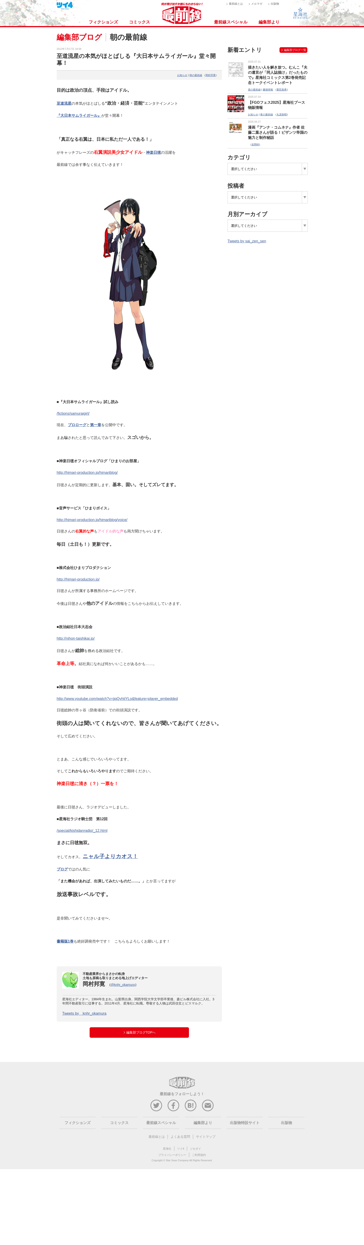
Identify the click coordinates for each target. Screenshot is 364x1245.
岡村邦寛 (210, 75)
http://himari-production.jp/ (78, 579)
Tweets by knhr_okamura (84, 1013)
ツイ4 (180, 1148)
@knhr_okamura (123, 985)
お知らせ (182, 75)
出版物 (275, 3)
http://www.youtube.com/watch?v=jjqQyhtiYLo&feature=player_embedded (117, 699)
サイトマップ (205, 1136)
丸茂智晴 (281, 114)
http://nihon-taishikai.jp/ (76, 638)
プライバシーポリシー (172, 1155)
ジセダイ (195, 1148)
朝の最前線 (195, 75)
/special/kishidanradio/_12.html (82, 831)
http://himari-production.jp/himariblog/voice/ (92, 520)
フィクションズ (103, 22)
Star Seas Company (177, 1160)
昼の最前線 (254, 89)
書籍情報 (268, 89)
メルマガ (256, 3)
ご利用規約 (199, 1155)
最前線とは (236, 3)
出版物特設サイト (245, 1123)
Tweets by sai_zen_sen (247, 241)
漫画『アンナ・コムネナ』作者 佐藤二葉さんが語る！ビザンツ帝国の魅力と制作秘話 (277, 132)
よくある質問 (180, 1136)
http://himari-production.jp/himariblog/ (87, 473)
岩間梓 (255, 144)
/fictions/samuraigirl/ (73, 413)
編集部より (269, 22)
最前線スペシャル (230, 22)
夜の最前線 (266, 114)
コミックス (139, 22)
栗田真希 (281, 89)
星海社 (167, 1148)
